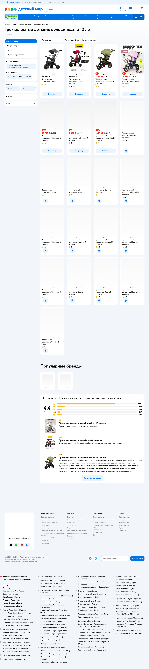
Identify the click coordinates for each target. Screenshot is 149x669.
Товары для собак (125, 522)
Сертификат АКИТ (47, 538)
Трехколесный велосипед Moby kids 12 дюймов (82, 457)
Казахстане (24, 562)
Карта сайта (45, 543)
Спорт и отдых (13, 46)
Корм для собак (124, 525)
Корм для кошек (124, 520)
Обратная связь (46, 540)
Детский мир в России (12, 562)
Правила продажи (47, 525)
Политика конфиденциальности (52, 531)
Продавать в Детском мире (50, 520)
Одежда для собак (125, 528)
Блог (94, 535)
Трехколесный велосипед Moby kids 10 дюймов (82, 423)
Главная (7, 24)
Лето (10, 50)
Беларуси (33, 562)
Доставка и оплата (47, 517)
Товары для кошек (125, 517)
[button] (138, 17)
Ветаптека (122, 531)
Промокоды (45, 528)
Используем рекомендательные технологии (20, 559)
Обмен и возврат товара (49, 522)
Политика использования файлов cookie (52, 534)
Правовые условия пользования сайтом (34, 557)
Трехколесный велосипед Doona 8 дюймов (80, 440)
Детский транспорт (16, 55)
